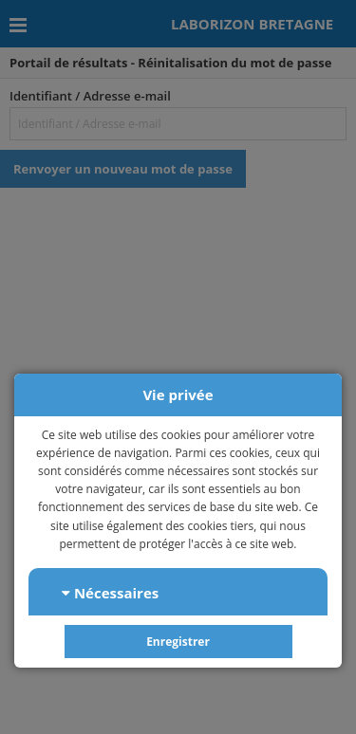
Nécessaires (110, 592)
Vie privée (177, 394)
